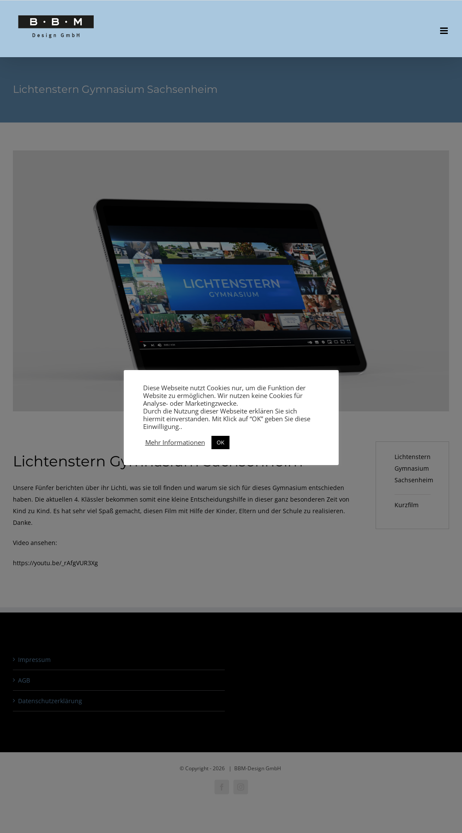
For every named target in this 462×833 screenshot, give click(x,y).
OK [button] (220, 442)
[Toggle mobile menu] (444, 30)
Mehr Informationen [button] (175, 442)
